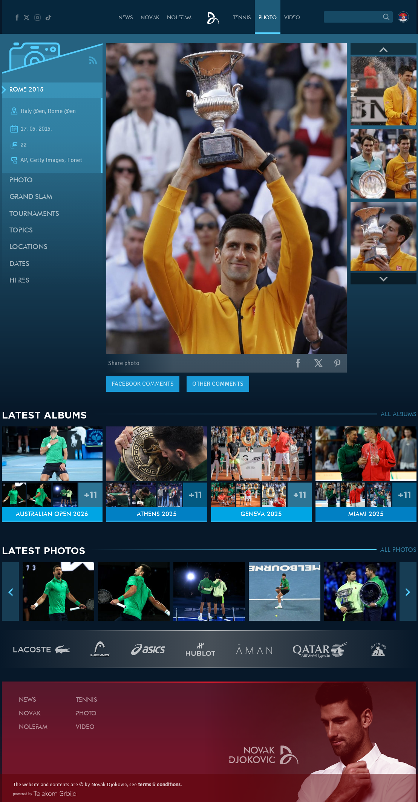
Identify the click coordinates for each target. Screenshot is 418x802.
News (125, 18)
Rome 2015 (26, 90)
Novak (150, 18)
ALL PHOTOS (398, 550)
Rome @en (62, 111)
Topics (21, 230)
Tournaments (34, 214)
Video (292, 18)
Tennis (242, 18)
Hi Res (19, 280)
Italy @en (32, 111)
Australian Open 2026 (52, 515)
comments (143, 384)
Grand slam (30, 197)
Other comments (217, 384)
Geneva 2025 (261, 515)
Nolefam (179, 18)
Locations (28, 247)
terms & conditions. (160, 784)
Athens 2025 (157, 515)
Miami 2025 (366, 515)
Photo (268, 18)
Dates (19, 264)
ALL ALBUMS (398, 415)
